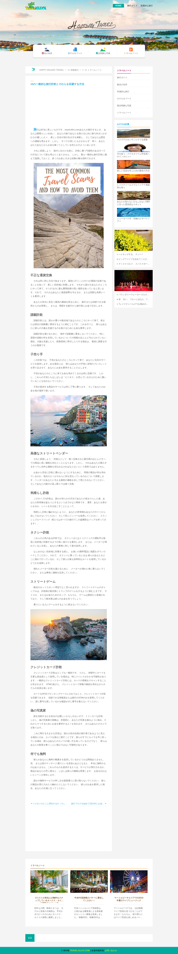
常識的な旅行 (146, 6)
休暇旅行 (75, 70)
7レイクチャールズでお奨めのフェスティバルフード (134, 304)
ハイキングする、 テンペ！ (131, 254)
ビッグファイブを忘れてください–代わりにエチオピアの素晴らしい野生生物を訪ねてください (134, 259)
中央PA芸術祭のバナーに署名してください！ (89, 899)
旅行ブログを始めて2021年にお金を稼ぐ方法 (88, 804)
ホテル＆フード (124, 98)
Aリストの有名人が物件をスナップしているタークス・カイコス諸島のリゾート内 (49, 900)
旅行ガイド (132, 6)
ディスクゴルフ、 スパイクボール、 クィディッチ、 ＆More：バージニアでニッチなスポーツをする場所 (134, 264)
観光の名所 (122, 84)
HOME (118, 6)
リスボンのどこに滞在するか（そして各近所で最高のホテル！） (51, 804)
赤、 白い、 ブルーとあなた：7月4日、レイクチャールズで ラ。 (134, 299)
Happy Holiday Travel (51, 70)
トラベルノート (95, 70)
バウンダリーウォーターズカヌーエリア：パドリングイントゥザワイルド (134, 294)
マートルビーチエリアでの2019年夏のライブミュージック (128, 899)
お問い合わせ (111, 950)
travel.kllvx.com (80, 950)
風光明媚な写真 (124, 106)
